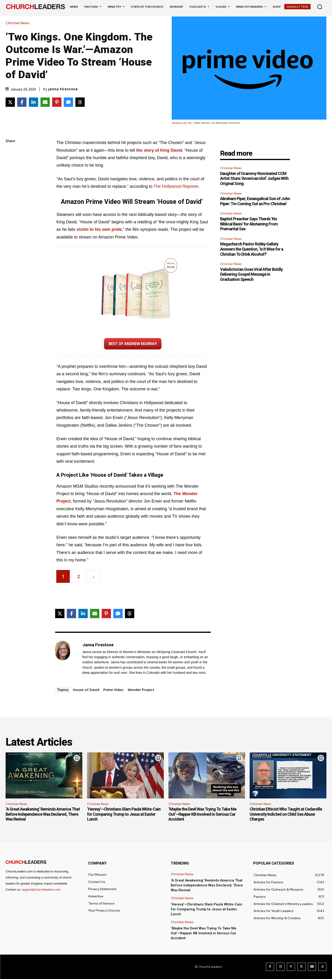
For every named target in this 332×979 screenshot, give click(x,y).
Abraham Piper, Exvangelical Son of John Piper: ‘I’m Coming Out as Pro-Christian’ (255, 201)
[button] (319, 6)
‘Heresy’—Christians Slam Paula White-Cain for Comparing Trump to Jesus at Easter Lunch (124, 814)
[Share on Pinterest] (56, 102)
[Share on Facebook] (22, 102)
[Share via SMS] (68, 102)
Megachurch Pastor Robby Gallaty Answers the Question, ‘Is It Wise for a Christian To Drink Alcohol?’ (251, 248)
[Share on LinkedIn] (33, 102)
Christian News (19, 23)
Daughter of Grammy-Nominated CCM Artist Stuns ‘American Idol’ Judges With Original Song (254, 178)
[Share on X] (10, 102)
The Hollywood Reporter (176, 186)
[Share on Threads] (80, 102)
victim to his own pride (99, 229)
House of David (86, 689)
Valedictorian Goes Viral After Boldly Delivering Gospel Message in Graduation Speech (251, 274)
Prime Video (113, 689)
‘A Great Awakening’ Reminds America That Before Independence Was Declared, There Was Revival (43, 814)
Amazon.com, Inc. (182, 122)
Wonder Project (141, 689)
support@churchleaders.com (41, 889)
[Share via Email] (45, 102)
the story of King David (159, 150)
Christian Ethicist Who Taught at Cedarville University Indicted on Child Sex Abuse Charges (286, 814)
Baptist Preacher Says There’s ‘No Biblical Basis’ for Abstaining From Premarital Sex (249, 223)
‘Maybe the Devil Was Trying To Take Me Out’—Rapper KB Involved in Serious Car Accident (202, 814)
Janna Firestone (63, 89)
